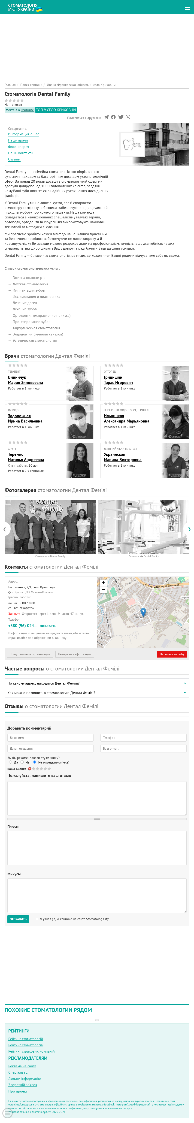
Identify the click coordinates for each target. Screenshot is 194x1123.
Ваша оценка (16, 769)
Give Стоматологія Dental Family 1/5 (34, 768)
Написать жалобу (172, 654)
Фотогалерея (18, 146)
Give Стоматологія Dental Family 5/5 (50, 768)
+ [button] (103, 583)
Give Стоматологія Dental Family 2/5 (38, 768)
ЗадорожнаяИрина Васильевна (25, 418)
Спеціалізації (18, 1072)
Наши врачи (18, 140)
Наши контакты (20, 153)
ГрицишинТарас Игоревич (118, 379)
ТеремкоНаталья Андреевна (26, 457)
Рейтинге (27, 110)
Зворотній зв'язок (22, 1084)
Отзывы (14, 159)
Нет (28, 762)
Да (16, 762)
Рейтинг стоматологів (25, 1045)
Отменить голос (30, 768)
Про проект (17, 1091)
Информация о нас (23, 134)
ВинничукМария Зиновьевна (25, 379)
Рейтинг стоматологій (25, 1038)
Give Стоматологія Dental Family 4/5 (46, 768)
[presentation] (7, 529)
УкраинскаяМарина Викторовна (123, 457)
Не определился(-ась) (54, 762)
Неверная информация (74, 654)
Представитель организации (30, 654)
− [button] (103, 589)
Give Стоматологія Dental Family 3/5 (42, 768)
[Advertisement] (97, 46)
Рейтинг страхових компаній (31, 1051)
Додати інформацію (24, 1078)
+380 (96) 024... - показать (32, 625)
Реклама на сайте (22, 1066)
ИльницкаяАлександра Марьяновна (126, 418)
